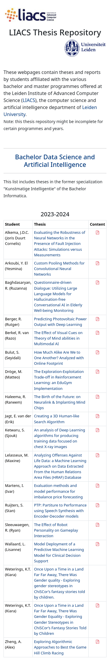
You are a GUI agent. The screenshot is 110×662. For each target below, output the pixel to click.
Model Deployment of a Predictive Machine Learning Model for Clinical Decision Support (59, 552)
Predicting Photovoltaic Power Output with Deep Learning (60, 321)
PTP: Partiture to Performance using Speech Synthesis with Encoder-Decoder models (60, 510)
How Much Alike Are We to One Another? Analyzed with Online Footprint (59, 358)
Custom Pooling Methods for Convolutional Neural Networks (59, 268)
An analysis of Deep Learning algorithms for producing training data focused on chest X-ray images (59, 438)
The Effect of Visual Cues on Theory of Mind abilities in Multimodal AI (58, 338)
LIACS (29, 100)
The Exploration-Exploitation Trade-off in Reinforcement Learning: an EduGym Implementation (59, 380)
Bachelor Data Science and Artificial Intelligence (55, 161)
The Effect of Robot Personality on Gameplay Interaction (56, 530)
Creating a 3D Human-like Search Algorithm (56, 418)
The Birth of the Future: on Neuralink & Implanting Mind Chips (59, 402)
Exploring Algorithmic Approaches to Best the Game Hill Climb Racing (60, 647)
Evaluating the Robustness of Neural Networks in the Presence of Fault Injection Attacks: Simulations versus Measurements (59, 243)
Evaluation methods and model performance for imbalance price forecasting (58, 491)
